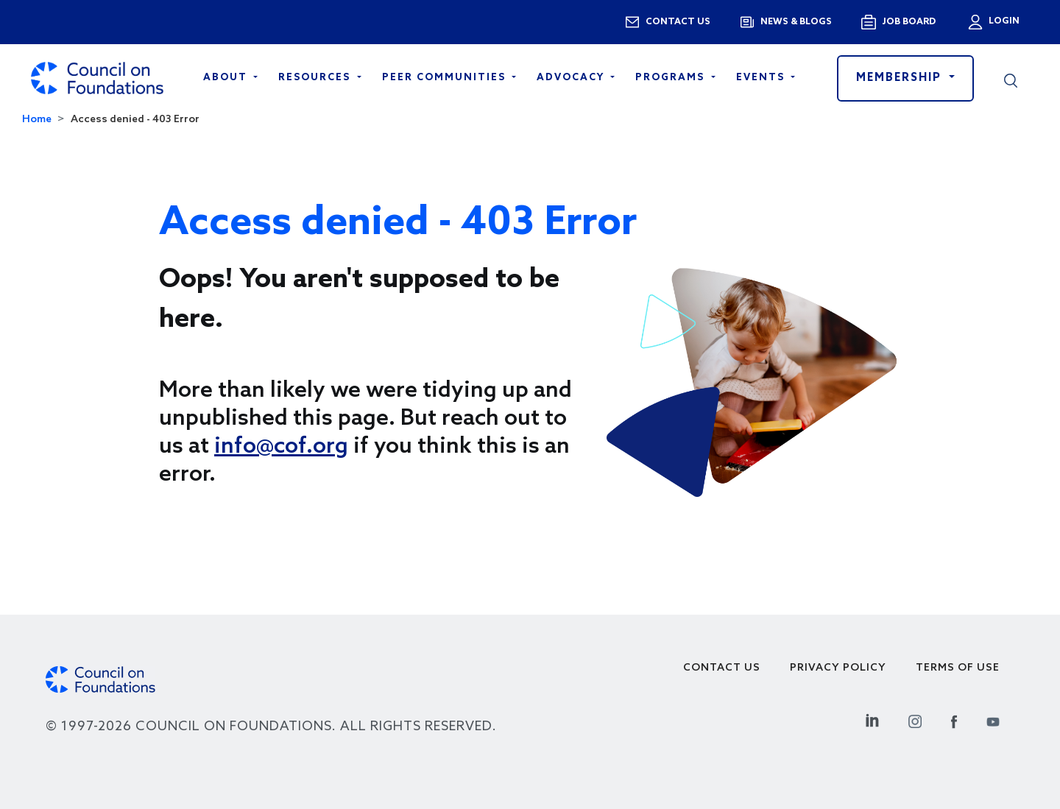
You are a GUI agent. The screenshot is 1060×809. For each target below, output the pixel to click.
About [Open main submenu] (227, 77)
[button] (1010, 78)
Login (1003, 21)
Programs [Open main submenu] (671, 77)
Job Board (909, 22)
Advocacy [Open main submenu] (572, 77)
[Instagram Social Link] (915, 720)
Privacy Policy (838, 668)
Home (37, 119)
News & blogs (796, 22)
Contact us (678, 22)
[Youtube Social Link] (993, 720)
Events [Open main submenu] (762, 77)
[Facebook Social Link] (954, 720)
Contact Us (721, 668)
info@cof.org (281, 447)
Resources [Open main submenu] (316, 77)
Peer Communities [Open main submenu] (445, 77)
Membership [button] (901, 78)
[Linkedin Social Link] (872, 720)
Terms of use (958, 668)
